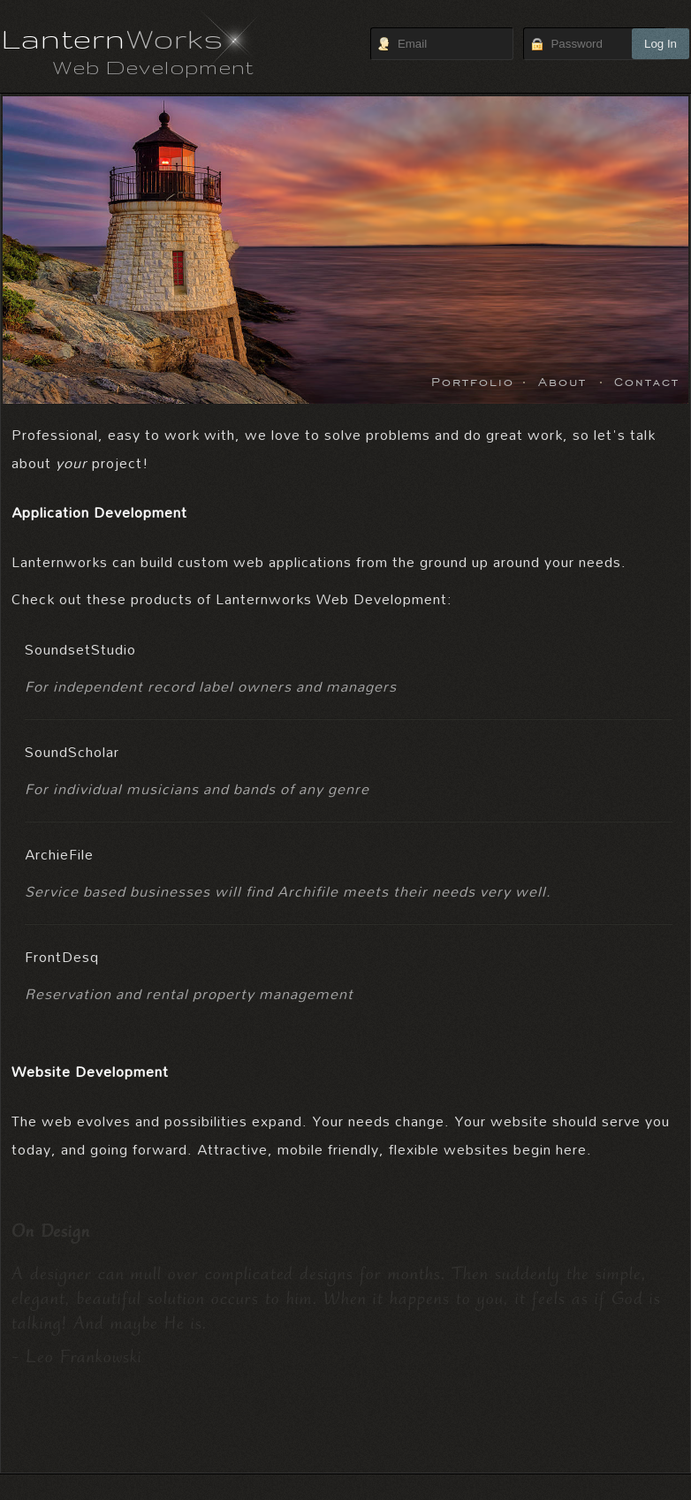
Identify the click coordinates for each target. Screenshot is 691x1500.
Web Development (153, 67)
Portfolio (472, 380)
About (562, 380)
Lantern (113, 38)
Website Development (90, 1071)
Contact (647, 380)
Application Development (99, 512)
